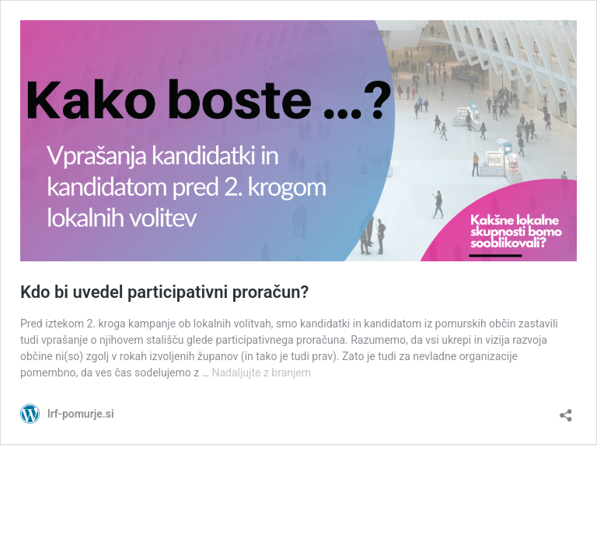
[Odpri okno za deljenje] (566, 410)
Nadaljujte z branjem (261, 372)
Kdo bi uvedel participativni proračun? (164, 292)
